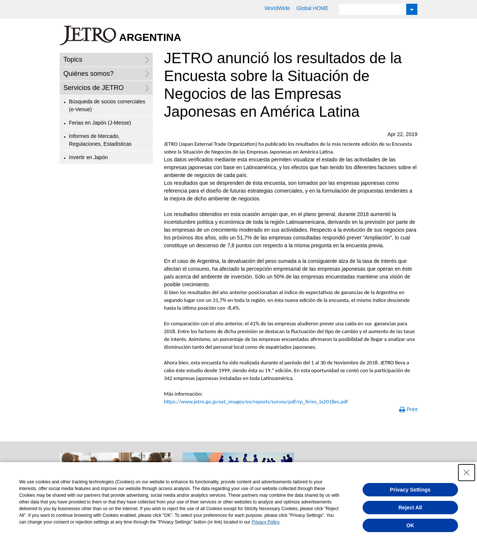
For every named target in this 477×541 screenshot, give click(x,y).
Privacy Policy (265, 522)
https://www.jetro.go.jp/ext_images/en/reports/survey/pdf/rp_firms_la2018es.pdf (256, 401)
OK (410, 525)
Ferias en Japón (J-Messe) (100, 123)
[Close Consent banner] (466, 472)
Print (412, 409)
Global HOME (312, 8)
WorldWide (277, 8)
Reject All (410, 508)
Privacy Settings (410, 490)
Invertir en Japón (88, 157)
